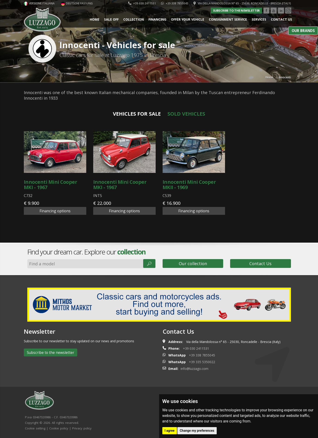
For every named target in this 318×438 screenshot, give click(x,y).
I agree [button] (170, 430)
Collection (133, 19)
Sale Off (111, 19)
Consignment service (228, 19)
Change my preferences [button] (197, 430)
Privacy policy (82, 428)
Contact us (281, 19)
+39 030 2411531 (142, 3)
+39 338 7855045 (174, 3)
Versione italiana (39, 3)
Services (259, 19)
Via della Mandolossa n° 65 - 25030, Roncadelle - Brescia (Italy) (242, 3)
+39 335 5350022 (202, 362)
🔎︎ (149, 263)
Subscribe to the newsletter (236, 10)
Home (94, 19)
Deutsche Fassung (77, 3)
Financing (157, 19)
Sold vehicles (186, 113)
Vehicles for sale (137, 113)
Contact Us (260, 263)
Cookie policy (58, 428)
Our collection (193, 263)
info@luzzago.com (194, 368)
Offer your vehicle (187, 19)
